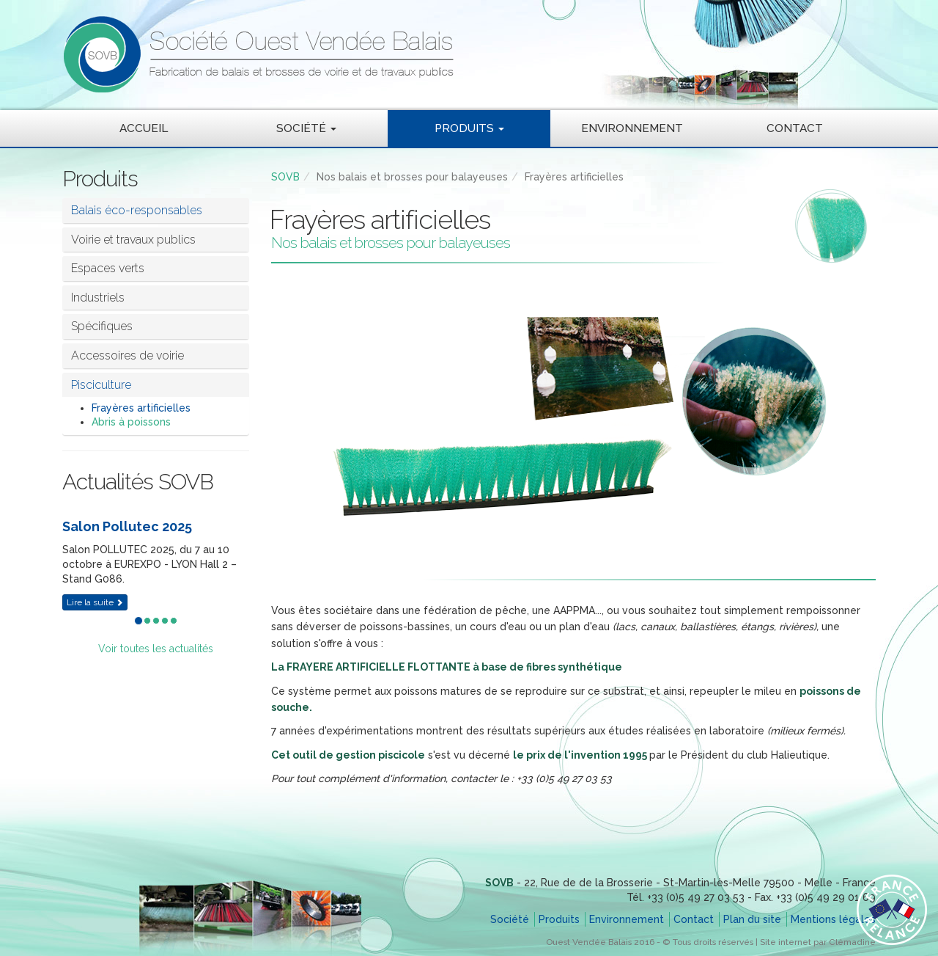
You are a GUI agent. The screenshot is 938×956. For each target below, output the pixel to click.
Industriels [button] (98, 297)
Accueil (143, 128)
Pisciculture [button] (101, 385)
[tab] (155, 239)
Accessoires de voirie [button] (127, 355)
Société (509, 919)
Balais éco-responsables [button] (136, 210)
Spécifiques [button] (102, 326)
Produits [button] (469, 128)
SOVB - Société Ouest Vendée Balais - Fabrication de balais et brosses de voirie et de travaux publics (392, 54)
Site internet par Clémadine (818, 942)
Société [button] (306, 128)
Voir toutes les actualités (155, 648)
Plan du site (752, 919)
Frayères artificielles (141, 408)
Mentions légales (833, 919)
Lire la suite (95, 602)
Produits (559, 919)
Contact (795, 128)
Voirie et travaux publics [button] (133, 240)
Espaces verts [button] (107, 268)
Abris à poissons (131, 422)
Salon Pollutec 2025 (127, 526)
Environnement (632, 128)
